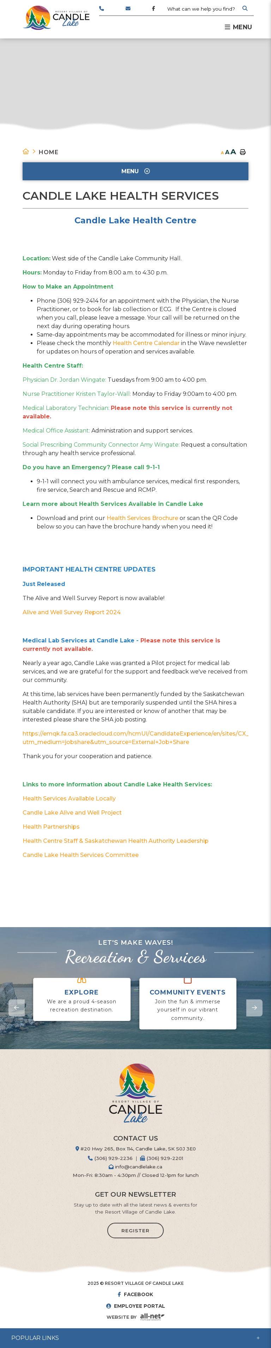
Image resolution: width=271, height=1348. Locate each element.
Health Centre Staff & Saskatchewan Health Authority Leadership (116, 841)
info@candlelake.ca (135, 1166)
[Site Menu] (135, 171)
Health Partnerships (51, 826)
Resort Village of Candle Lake (56, 18)
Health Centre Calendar (146, 343)
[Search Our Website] (207, 9)
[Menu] (238, 27)
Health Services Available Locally (69, 798)
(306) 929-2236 (110, 1158)
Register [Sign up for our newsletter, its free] (135, 1230)
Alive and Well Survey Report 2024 (72, 612)
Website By (122, 1317)
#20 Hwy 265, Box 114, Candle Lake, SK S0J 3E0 (136, 1148)
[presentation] (16, 1007)
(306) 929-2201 (161, 1158)
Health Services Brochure (142, 518)
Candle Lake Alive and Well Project (72, 812)
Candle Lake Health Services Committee (81, 855)
